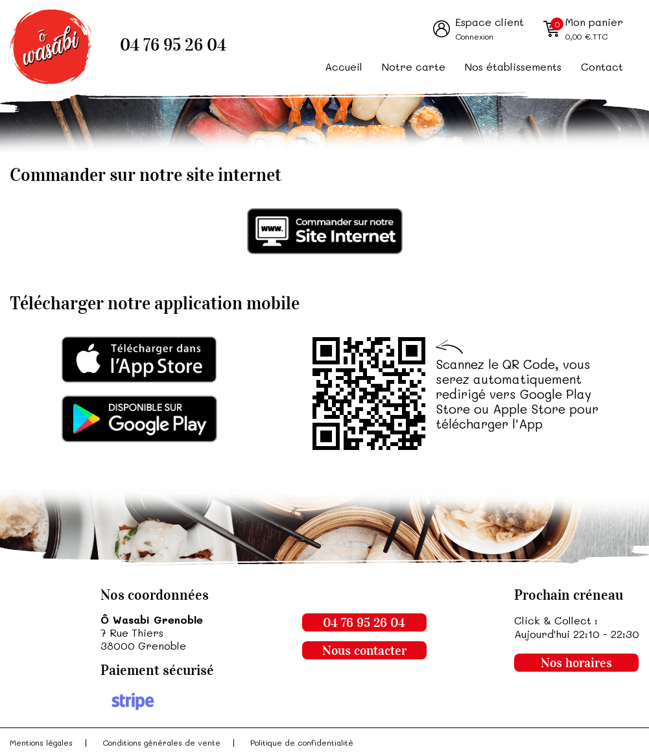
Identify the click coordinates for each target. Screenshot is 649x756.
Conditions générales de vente (161, 742)
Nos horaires (576, 662)
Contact (602, 66)
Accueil (343, 66)
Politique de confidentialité (301, 742)
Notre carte (413, 66)
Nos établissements (513, 66)
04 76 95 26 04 (173, 45)
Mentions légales (41, 742)
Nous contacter (364, 650)
